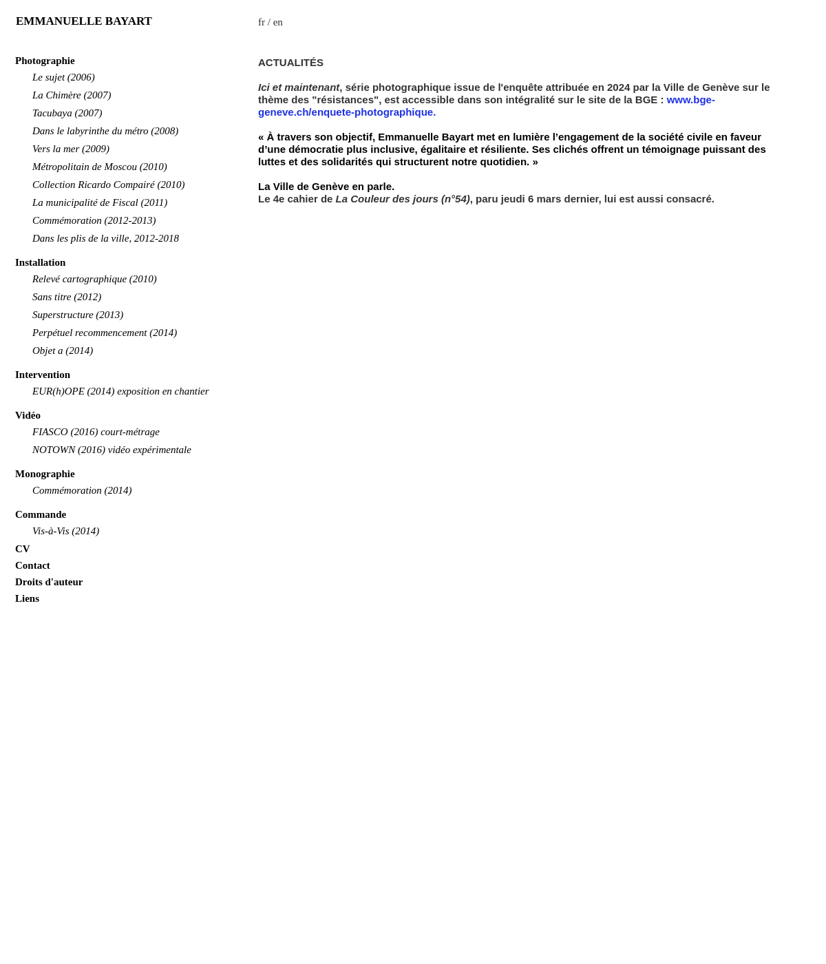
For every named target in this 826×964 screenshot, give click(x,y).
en (278, 22)
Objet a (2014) (62, 350)
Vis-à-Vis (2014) (65, 530)
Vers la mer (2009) (70, 148)
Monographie (45, 473)
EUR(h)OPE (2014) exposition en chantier (120, 391)
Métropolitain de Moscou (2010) (99, 166)
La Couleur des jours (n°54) (403, 199)
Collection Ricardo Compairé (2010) (108, 184)
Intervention (42, 374)
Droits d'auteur (49, 581)
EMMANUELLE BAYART (84, 21)
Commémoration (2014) (82, 490)
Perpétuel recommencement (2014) (104, 332)
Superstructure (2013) (77, 314)
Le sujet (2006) (63, 77)
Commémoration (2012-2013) (94, 220)
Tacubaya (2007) (67, 112)
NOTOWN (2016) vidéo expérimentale (111, 449)
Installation (40, 262)
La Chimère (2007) (71, 95)
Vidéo (28, 415)
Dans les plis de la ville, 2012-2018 (105, 238)
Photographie (45, 60)
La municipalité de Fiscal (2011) (99, 202)
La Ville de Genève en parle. (326, 186)
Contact (32, 565)
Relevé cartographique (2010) (94, 278)
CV (22, 548)
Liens (27, 598)
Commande (40, 514)
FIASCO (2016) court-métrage (96, 431)
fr (261, 22)
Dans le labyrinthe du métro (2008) (105, 130)
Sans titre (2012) (66, 296)
